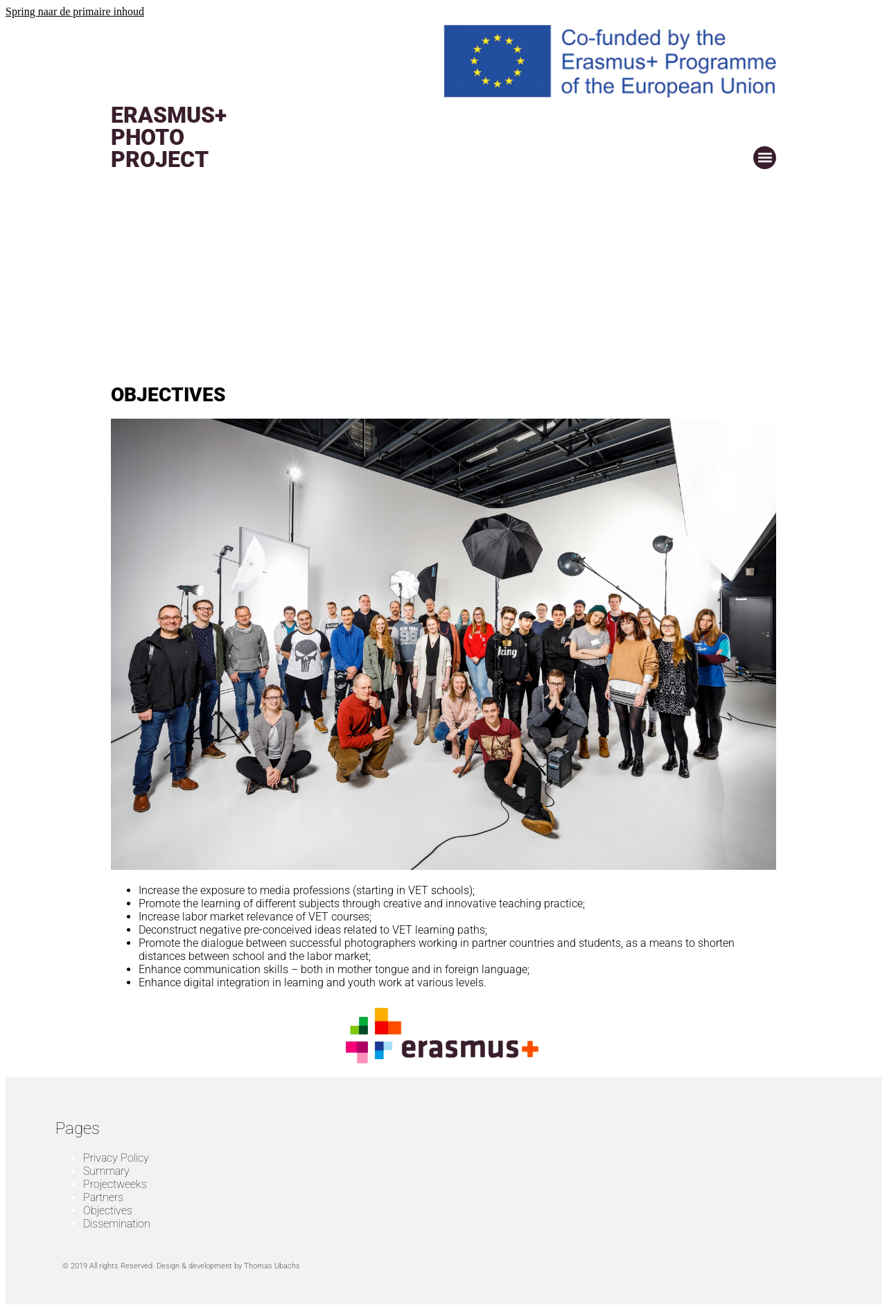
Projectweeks (115, 1184)
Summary (106, 1171)
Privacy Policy (116, 1157)
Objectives (107, 1210)
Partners (103, 1197)
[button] (764, 157)
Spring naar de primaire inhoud (75, 11)
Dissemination (116, 1223)
